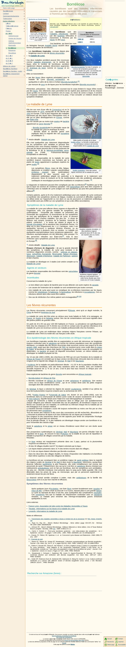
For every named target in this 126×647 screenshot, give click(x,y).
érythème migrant (40, 172)
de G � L (9, 58)
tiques (52, 40)
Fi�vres (9, 28)
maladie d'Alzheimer (44, 256)
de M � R (9, 61)
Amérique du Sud (48, 312)
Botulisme (12, 50)
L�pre (8, 23)
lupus (29, 254)
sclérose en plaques (69, 252)
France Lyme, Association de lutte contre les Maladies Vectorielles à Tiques (58, 506)
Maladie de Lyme (48, 140)
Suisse (38, 318)
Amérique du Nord (38, 68)
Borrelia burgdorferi (78, 67)
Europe (60, 68)
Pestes (8, 31)
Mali (69, 361)
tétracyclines (31, 480)
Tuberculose (7, 18)
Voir (54, 529)
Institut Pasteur (39, 395)
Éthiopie (72, 310)
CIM (79, 39)
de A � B (9, 33)
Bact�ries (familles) (10, 69)
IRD (64, 347)
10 (82, 39)
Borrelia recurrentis (87, 85)
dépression (31, 256)
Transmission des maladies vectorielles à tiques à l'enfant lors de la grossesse (58, 519)
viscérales (98, 493)
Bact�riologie (8, 11)
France (29, 318)
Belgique (49, 318)
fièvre (48, 168)
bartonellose (75, 187)
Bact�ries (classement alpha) (11, 75)
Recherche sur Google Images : (38, 19)
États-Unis (34, 119)
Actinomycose (13, 36)
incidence (31, 365)
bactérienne (47, 464)
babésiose (54, 292)
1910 (29, 114)
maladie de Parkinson (62, 256)
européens (65, 134)
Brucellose (12, 53)
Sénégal (60, 361)
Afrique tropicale (85, 374)
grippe (50, 426)
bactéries (61, 36)
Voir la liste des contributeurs (64, 637)
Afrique (29, 70)
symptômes (46, 411)
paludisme (53, 343)
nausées (96, 489)
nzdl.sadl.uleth (54, 27)
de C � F (9, 56)
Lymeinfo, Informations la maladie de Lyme (45, 511)
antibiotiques (81, 478)
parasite (95, 285)
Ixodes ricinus (75, 142)
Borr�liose (12, 48)
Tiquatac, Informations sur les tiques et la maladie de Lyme (52, 509)
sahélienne (86, 381)
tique (41, 434)
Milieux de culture (9, 66)
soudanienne (76, 389)
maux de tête (37, 491)
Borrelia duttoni (34, 378)
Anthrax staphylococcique (14, 42)
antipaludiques (43, 468)
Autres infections (9, 21)
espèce (57, 121)
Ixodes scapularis (79, 170)
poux (63, 40)
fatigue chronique (70, 254)
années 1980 (32, 347)
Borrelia (47, 124)
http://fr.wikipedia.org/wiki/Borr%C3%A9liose (64, 636)
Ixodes (34, 164)
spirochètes (73, 271)
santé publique (83, 460)
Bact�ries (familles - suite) (12, 71)
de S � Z (9, 63)
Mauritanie (80, 361)
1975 (42, 112)
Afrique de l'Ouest (34, 359)
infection (65, 434)
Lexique (6, 13)
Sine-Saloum (34, 399)
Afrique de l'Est (49, 378)
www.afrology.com (42, 33)
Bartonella (12, 45)
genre (41, 124)
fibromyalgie (57, 254)
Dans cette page (9, 8)
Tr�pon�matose (12, 26)
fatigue (99, 491)
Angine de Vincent (14, 38)
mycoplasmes (89, 292)
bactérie (66, 121)
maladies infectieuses (59, 34)
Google (64, 643)
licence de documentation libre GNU (74, 640)
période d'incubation (34, 224)
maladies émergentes (42, 62)
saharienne (74, 381)
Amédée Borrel (51, 46)
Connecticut (57, 110)
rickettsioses (42, 292)
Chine (29, 312)
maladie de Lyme (37, 56)
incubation (54, 489)
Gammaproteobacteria (11, 16)
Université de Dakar (58, 395)
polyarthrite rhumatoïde (41, 254)
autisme (74, 256)
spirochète (86, 76)
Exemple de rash (37, 539)
